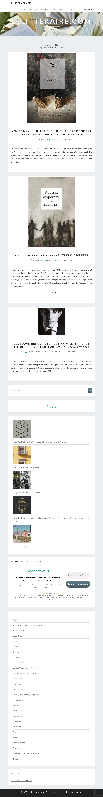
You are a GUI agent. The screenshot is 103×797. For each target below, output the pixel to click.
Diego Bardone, (26, 492)
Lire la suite (52, 292)
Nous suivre (73, 9)
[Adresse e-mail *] (78, 575)
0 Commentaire (65, 260)
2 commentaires (68, 139)
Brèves (15, 641)
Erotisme (17, 684)
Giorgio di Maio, (28, 467)
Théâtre (16, 759)
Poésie (15, 737)
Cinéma (16, 652)
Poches (16, 732)
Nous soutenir (87, 9)
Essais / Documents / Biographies (26, 694)
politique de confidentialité (53, 585)
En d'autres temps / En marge (25, 673)
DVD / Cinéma (18, 662)
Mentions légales (74, 792)
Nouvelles (17, 721)
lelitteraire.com (20, 2)
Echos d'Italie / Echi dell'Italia (25, 668)
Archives (44, 9)
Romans (16, 748)
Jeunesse (17, 705)
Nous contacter (58, 9)
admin (54, 139)
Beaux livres (18, 636)
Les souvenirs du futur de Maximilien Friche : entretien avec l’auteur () (51, 345)
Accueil (24, 9)
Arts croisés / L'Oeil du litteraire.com (28, 625)
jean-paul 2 (54, 352)
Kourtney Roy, (23, 547)
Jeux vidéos (17, 710)
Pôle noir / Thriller (20, 742)
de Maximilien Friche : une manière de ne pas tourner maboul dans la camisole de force (51, 133)
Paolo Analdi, (41, 442)
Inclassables (18, 700)
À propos (34, 9)
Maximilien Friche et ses (51, 255)
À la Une (16, 620)
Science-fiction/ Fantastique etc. (26, 753)
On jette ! (17, 726)
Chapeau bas (18, 646)
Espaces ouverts (19, 689)
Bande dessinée (19, 630)
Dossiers (16, 657)
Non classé (17, 716)
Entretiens (17, 678)
